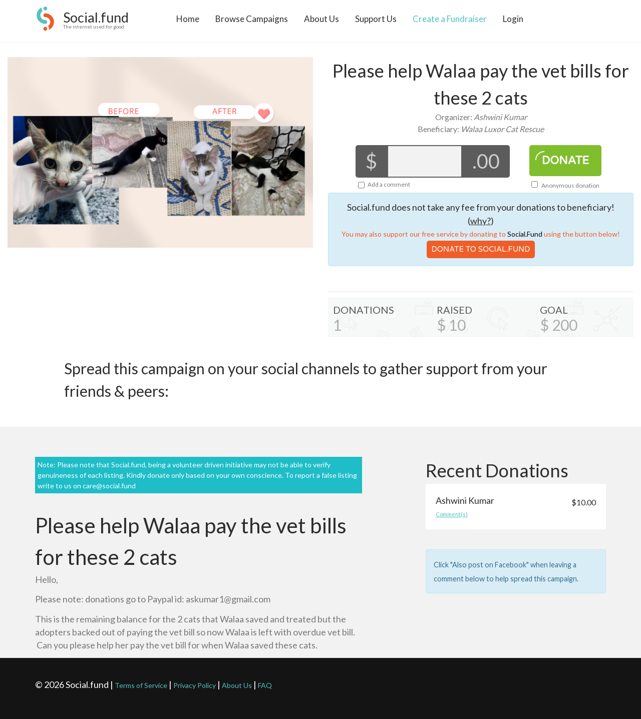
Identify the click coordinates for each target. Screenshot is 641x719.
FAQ (265, 685)
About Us (321, 23)
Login (513, 23)
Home (187, 23)
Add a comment (389, 184)
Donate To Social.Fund (481, 249)
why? (480, 220)
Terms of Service (141, 685)
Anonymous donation (565, 185)
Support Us (376, 23)
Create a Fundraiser (450, 23)
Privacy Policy (194, 685)
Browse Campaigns (251, 23)
